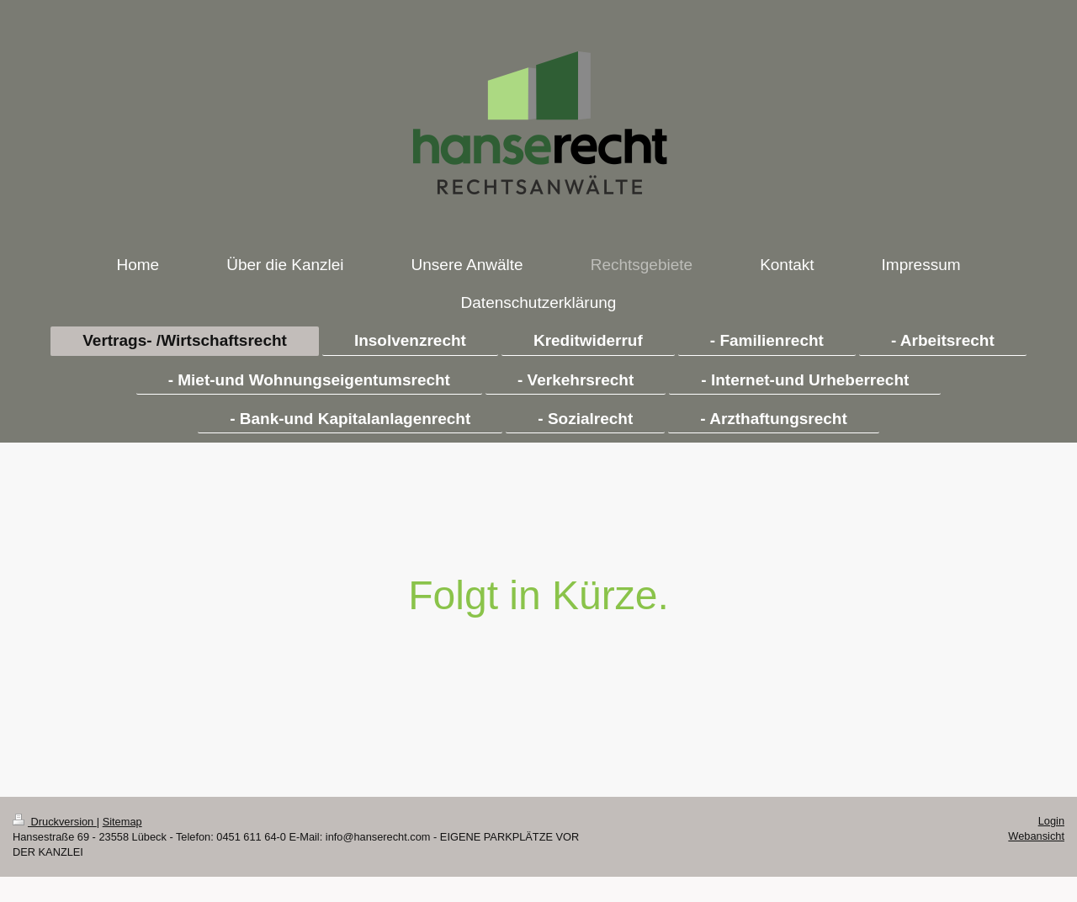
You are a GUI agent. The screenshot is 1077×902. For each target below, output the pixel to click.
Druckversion (55, 821)
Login (1051, 820)
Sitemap (122, 821)
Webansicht (1036, 836)
